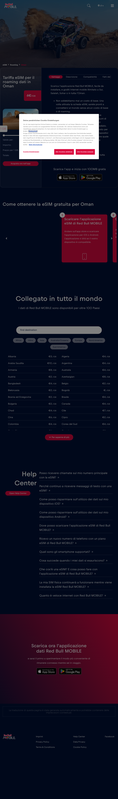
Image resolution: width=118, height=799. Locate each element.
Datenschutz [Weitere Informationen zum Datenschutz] (33, 131)
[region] (59, 136)
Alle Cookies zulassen (85, 152)
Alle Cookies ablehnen (64, 152)
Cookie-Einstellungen (31, 151)
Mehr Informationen (35, 144)
